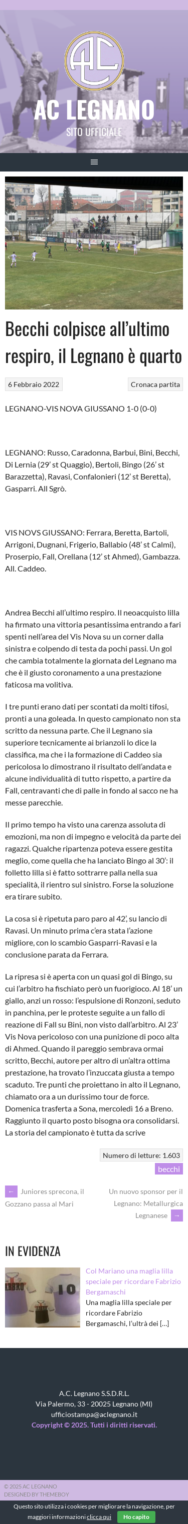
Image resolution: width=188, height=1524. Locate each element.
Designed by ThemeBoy (36, 1494)
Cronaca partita (155, 384)
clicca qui (99, 1516)
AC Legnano (94, 108)
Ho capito (136, 1516)
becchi (169, 1169)
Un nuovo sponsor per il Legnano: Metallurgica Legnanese (146, 1203)
